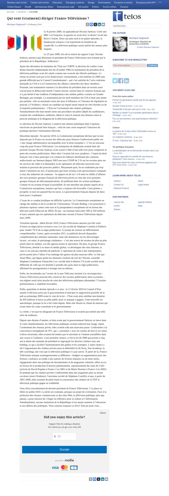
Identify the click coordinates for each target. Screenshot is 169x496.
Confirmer (152, 65)
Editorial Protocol (121, 172)
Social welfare (109, 6)
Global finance (14, 6)
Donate (64, 449)
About (140, 165)
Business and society (17, 2)
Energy (91, 2)
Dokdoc (117, 193)
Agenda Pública (145, 186)
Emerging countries (75, 2)
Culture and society (40, 2)
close (103, 413)
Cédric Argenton (129, 143)
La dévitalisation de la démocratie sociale (131, 134)
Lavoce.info (119, 186)
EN (154, 2)
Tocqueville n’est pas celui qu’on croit (129, 93)
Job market (83, 6)
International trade (65, 6)
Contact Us (119, 168)
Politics (95, 6)
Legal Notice (143, 168)
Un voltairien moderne (122, 121)
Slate (140, 189)
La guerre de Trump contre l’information (130, 115)
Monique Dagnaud (16, 24)
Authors (117, 165)
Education (57, 2)
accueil (11, 12)
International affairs (44, 6)
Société (22, 12)
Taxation (124, 6)
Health (28, 6)
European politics (144, 2)
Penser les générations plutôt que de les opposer (134, 84)
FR (160, 2)
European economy (123, 2)
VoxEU (117, 189)
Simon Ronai (121, 148)
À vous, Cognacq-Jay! (122, 124)
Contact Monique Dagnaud (148, 47)
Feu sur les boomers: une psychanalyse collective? (135, 102)
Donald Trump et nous (122, 89)
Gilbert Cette (154, 134)
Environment (104, 2)
